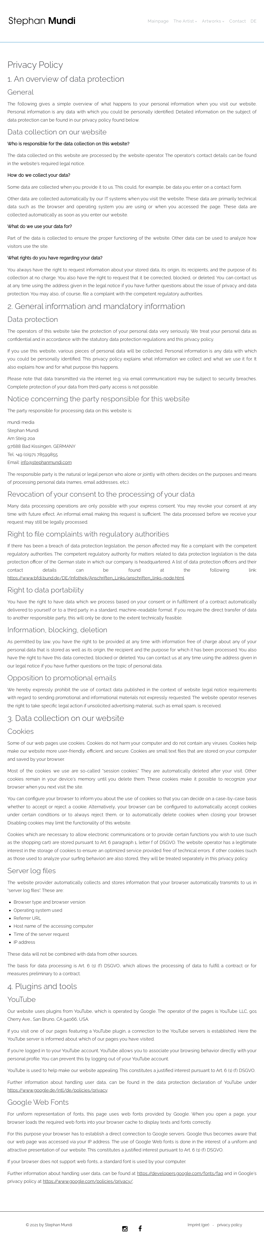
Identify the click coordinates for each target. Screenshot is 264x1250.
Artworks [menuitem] (211, 21)
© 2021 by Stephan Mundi (49, 1225)
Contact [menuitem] (237, 21)
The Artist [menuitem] (184, 21)
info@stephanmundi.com (46, 462)
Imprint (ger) (198, 1225)
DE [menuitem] (254, 21)
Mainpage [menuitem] (158, 21)
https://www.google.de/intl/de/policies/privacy (57, 1090)
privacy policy (229, 1225)
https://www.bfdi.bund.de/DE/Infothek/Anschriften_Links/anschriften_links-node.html (95, 578)
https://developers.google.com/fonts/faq (180, 1173)
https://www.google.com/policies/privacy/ (88, 1181)
